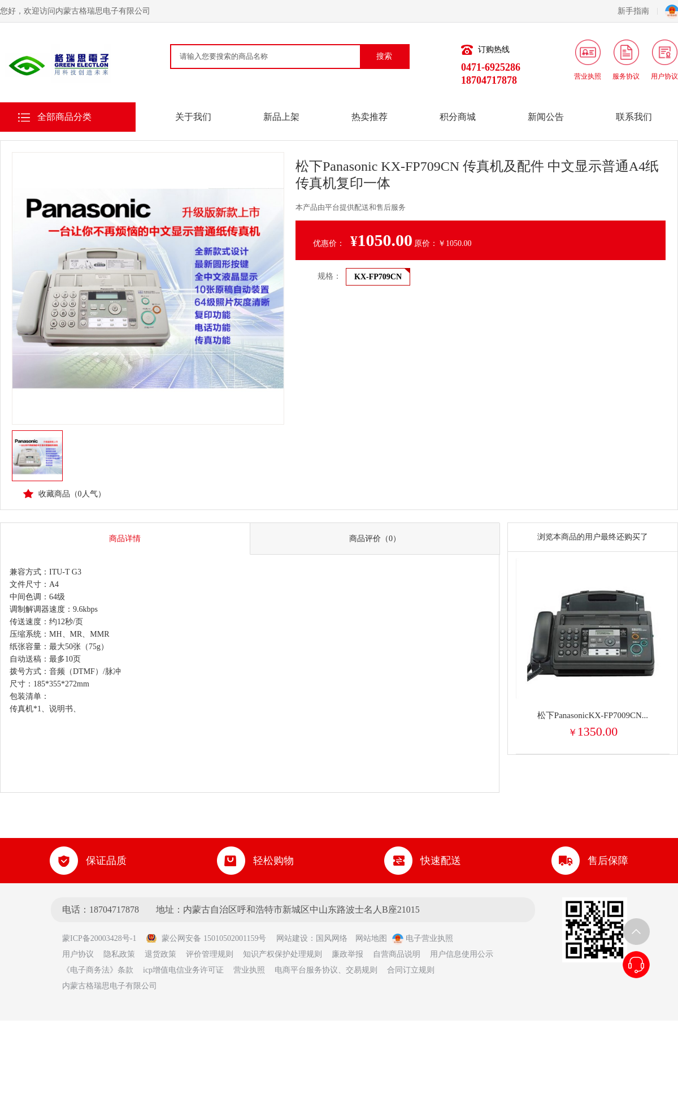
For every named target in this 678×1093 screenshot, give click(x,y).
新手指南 (638, 11)
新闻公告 (546, 117)
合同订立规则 (410, 970)
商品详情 (125, 538)
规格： (329, 276)
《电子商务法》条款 (97, 970)
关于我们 (193, 117)
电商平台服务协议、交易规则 (326, 970)
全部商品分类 (64, 117)
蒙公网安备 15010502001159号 (206, 938)
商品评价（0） (375, 538)
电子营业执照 (422, 938)
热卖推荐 (369, 117)
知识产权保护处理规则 (282, 954)
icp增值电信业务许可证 (183, 970)
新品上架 (281, 117)
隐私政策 (119, 954)
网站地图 (371, 938)
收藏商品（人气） (64, 493)
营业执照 (249, 970)
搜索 (384, 56)
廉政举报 (347, 954)
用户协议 (78, 954)
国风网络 (331, 938)
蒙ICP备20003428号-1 (103, 938)
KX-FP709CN (378, 277)
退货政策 (160, 954)
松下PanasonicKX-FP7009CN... (592, 715)
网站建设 (292, 938)
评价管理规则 (209, 954)
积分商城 (458, 117)
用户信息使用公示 (461, 954)
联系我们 (634, 117)
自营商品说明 (396, 954)
